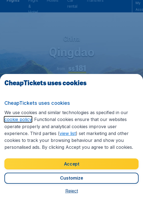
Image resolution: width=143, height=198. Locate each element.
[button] (71, 191)
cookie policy (18, 119)
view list (68, 133)
